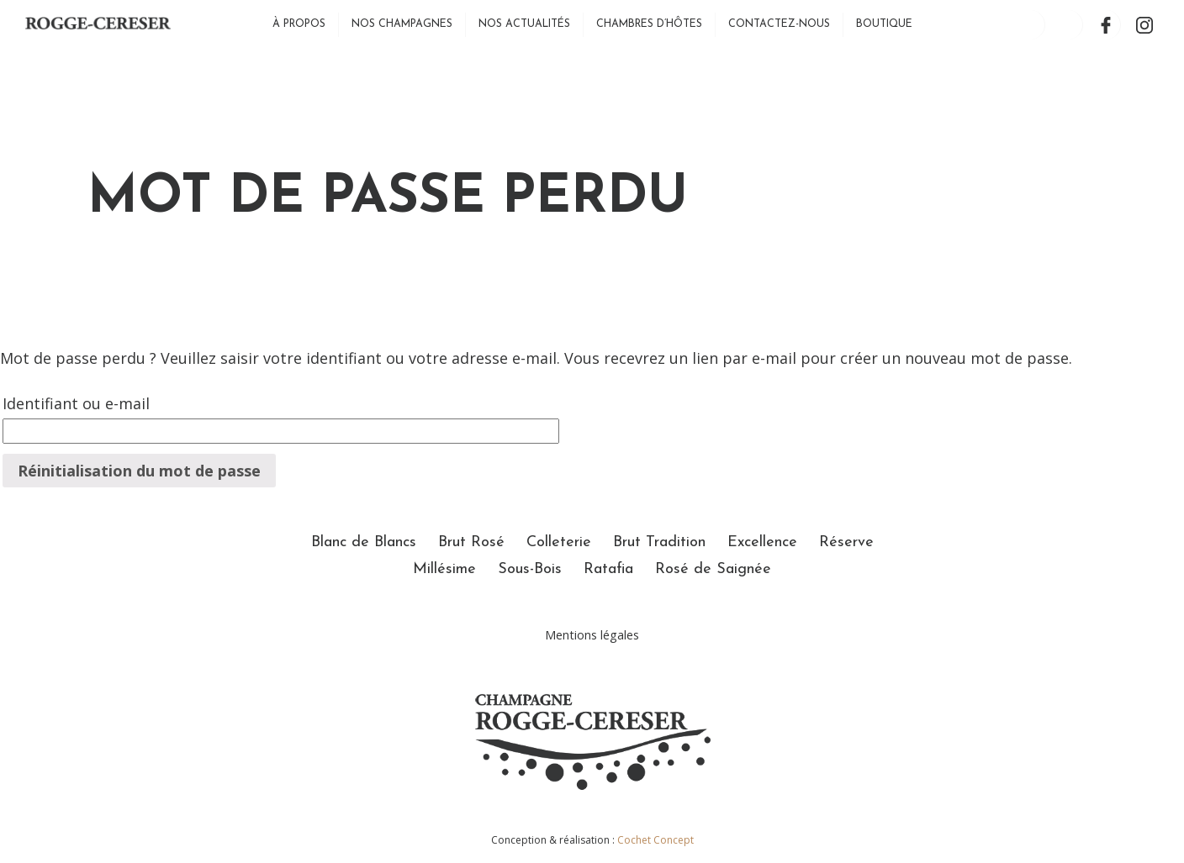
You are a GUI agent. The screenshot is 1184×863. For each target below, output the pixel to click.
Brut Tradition (659, 542)
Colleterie (558, 542)
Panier (1068, 24)
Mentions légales (592, 635)
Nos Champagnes (402, 24)
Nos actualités (524, 24)
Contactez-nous (779, 24)
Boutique (884, 24)
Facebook (1106, 24)
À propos (298, 24)
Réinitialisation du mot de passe (139, 470)
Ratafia (608, 569)
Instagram (1144, 24)
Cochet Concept (655, 840)
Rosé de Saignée (713, 569)
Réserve (846, 542)
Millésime (444, 569)
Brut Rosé (471, 542)
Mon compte (1030, 24)
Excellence (762, 542)
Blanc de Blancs (363, 542)
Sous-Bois (530, 569)
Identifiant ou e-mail (76, 403)
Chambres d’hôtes (649, 24)
